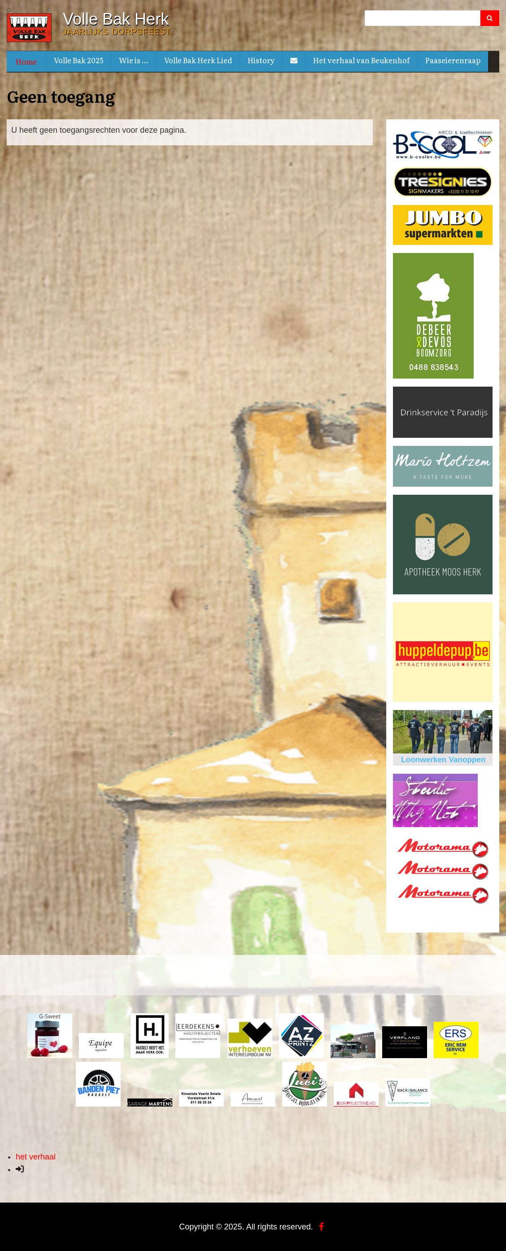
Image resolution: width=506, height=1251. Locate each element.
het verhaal (36, 1156)
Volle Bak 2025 (78, 60)
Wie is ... (133, 60)
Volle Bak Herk (116, 19)
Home (26, 61)
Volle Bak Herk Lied (198, 60)
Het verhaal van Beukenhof (361, 60)
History (261, 60)
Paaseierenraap (452, 60)
